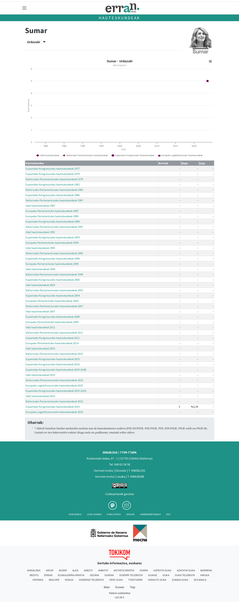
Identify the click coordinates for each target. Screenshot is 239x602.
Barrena (206, 570)
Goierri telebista (131, 575)
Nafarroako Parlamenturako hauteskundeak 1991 (54, 226)
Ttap (132, 587)
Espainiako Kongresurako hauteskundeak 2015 (53, 359)
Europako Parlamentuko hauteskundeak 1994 (52, 242)
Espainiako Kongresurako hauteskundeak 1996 (53, 258)
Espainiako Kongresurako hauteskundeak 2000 (53, 279)
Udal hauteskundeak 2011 (40, 327)
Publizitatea (114, 514)
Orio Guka (116, 579)
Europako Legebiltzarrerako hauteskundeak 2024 (54, 412)
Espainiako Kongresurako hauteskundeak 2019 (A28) (56, 369)
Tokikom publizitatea (119, 593)
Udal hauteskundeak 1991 (40, 232)
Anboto (103, 570)
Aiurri (63, 570)
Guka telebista (185, 575)
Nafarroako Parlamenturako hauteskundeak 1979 (54, 179)
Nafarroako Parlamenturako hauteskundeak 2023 (54, 401)
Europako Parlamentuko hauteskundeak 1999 (52, 264)
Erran (48, 575)
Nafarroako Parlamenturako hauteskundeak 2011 (54, 332)
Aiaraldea (33, 570)
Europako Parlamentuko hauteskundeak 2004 (52, 301)
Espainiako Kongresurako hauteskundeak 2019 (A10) (56, 390)
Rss (168, 514)
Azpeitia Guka (162, 570)
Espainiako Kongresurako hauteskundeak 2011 (53, 338)
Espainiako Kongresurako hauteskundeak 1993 (53, 237)
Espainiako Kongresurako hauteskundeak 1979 (53, 174)
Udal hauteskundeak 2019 (40, 375)
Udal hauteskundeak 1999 (40, 269)
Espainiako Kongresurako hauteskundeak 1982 (53, 184)
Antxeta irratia (124, 570)
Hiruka (204, 575)
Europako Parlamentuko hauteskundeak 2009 (52, 322)
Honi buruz (75, 514)
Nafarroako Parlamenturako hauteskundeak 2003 (54, 290)
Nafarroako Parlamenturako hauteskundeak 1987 (54, 200)
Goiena (109, 575)
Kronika (38, 579)
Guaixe (152, 575)
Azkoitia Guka (186, 570)
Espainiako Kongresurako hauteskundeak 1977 (53, 168)
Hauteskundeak (119, 17)
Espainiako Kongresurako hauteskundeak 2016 (53, 364)
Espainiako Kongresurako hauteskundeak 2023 (53, 406)
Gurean (119, 587)
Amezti (88, 570)
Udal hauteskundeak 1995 (40, 248)
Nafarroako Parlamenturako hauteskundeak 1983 (54, 189)
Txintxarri (135, 579)
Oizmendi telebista (91, 579)
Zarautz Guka (157, 579)
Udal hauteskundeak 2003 (40, 285)
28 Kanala (200, 579)
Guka (166, 575)
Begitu (34, 575)
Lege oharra (94, 514)
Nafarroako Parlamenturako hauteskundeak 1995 (54, 253)
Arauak (130, 514)
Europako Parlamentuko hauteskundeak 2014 (52, 343)
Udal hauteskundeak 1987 (40, 205)
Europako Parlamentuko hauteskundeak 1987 (52, 211)
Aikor (49, 570)
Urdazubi (36, 42)
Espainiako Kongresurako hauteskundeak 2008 (53, 316)
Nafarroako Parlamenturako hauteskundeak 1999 (54, 274)
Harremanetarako (150, 514)
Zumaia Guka (180, 579)
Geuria (94, 575)
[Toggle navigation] (24, 8)
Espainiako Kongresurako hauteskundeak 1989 (53, 221)
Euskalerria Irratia (71, 575)
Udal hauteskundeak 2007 (40, 311)
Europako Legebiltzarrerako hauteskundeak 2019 (54, 385)
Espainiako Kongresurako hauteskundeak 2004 (53, 295)
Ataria (144, 570)
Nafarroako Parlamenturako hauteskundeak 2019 (54, 380)
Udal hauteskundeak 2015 (40, 348)
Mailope (54, 579)
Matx (107, 587)
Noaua (69, 579)
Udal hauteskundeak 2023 (40, 396)
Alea (75, 570)
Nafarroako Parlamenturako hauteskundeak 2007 (54, 306)
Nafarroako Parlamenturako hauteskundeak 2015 (54, 353)
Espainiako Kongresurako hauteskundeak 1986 (53, 195)
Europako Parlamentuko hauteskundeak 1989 (52, 216)
